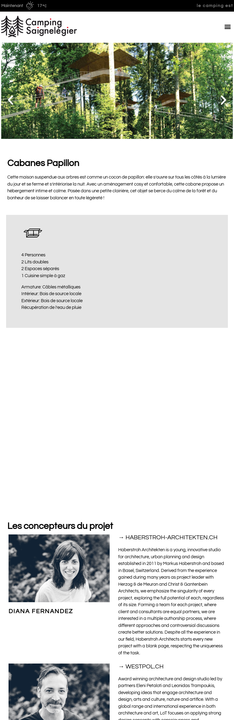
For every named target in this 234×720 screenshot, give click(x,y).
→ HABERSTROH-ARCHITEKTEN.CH (168, 390)
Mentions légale (217, 712)
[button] (228, 26)
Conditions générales (22, 712)
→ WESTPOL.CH (141, 519)
